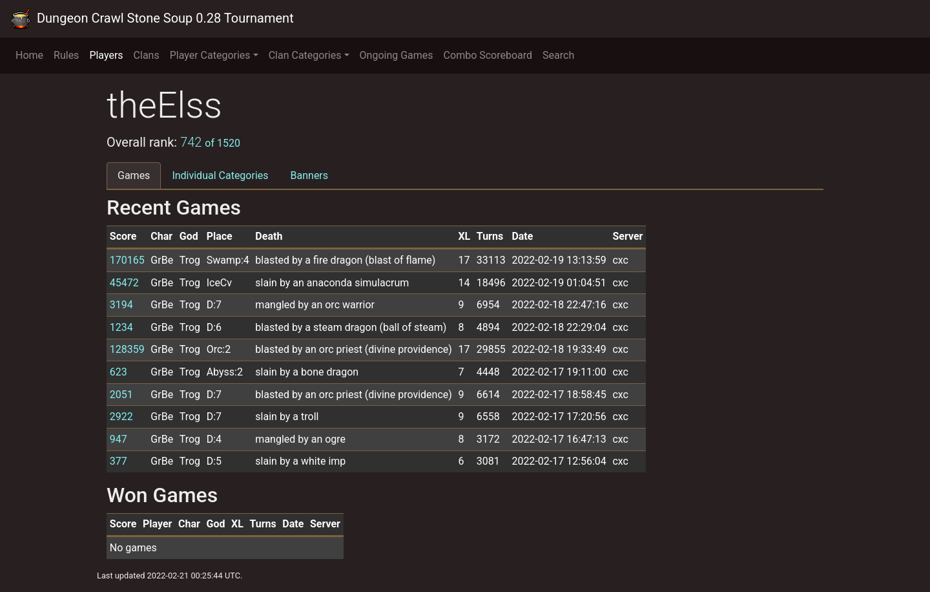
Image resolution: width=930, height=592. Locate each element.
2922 (121, 416)
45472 (124, 283)
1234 (121, 327)
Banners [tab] (310, 175)
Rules (66, 55)
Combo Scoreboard (488, 55)
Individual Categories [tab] (220, 175)
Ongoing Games (396, 55)
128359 (127, 349)
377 (118, 461)
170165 (127, 260)
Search (558, 55)
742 (210, 142)
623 (118, 372)
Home (29, 55)
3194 (121, 305)
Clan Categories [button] (305, 55)
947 (118, 439)
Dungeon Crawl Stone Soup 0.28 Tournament (152, 18)
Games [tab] (134, 175)
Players (106, 55)
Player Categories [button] (210, 55)
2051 (121, 394)
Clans (147, 55)
